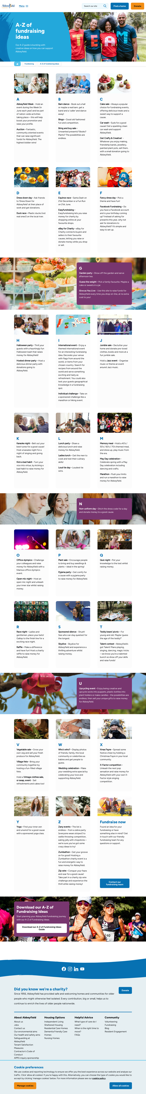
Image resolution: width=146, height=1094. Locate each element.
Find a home (120, 6)
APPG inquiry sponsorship (26, 1058)
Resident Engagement (116, 1031)
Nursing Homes (52, 1038)
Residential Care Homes (56, 1028)
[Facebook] (64, 968)
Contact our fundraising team (114, 883)
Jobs (16, 1025)
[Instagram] (70, 968)
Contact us (19, 1028)
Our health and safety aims (27, 1035)
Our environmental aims (25, 1031)
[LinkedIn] (76, 968)
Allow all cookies (120, 1085)
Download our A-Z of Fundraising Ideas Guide (41, 928)
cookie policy (99, 1078)
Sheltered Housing (53, 1025)
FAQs (77, 1035)
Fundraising (29, 64)
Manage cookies (25, 1085)
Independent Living (53, 1021)
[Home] (17, 64)
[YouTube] (82, 968)
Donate (137, 6)
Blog (107, 1028)
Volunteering (111, 1021)
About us (18, 1021)
